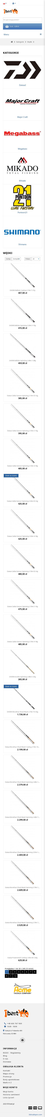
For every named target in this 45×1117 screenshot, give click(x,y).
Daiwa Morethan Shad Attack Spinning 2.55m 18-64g (23, 852)
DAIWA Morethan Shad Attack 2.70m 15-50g (22, 712)
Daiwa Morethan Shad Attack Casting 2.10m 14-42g (23, 747)
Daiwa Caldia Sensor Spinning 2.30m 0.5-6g (22, 501)
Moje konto (8, 1091)
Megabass (22, 148)
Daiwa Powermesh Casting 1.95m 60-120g (22, 958)
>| (15, 976)
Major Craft (22, 117)
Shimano (22, 244)
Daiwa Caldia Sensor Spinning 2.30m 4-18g (22, 536)
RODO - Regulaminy (12, 1053)
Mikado (22, 180)
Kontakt (6, 1071)
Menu (6, 34)
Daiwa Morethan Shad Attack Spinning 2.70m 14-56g (23, 887)
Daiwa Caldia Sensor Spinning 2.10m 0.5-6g (22, 396)
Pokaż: (28, 259)
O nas (5, 1059)
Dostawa (7, 1062)
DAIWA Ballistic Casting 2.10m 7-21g (22, 290)
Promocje (7, 1076)
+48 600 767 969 (14, 1023)
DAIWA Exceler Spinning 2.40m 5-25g (22, 677)
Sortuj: (8, 259)
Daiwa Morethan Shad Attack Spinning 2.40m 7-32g (23, 817)
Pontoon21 (22, 212)
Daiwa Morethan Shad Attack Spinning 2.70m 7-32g (23, 922)
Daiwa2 (22, 85)
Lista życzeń (8, 1097)
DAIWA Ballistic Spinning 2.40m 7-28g (22, 360)
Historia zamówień (11, 1094)
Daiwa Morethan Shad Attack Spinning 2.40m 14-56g (23, 782)
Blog (5, 1056)
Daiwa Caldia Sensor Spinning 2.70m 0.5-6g (22, 571)
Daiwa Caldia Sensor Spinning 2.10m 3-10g (22, 431)
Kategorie (20, 42)
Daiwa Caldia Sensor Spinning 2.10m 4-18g (22, 466)
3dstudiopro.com (35, 1114)
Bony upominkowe (11, 1079)
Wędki (29, 42)
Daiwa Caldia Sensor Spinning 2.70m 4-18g (22, 641)
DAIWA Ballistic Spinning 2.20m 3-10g (22, 325)
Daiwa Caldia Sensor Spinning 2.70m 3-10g (22, 606)
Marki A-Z (7, 1082)
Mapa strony (8, 1073)
